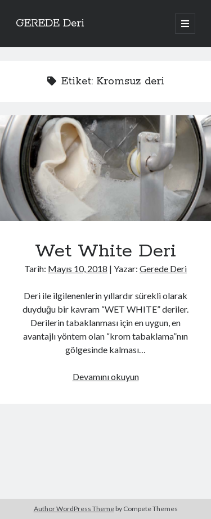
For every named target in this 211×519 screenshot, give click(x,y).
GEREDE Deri (50, 23)
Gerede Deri (163, 268)
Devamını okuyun (106, 376)
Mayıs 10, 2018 (77, 268)
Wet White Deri (105, 168)
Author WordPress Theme (74, 508)
